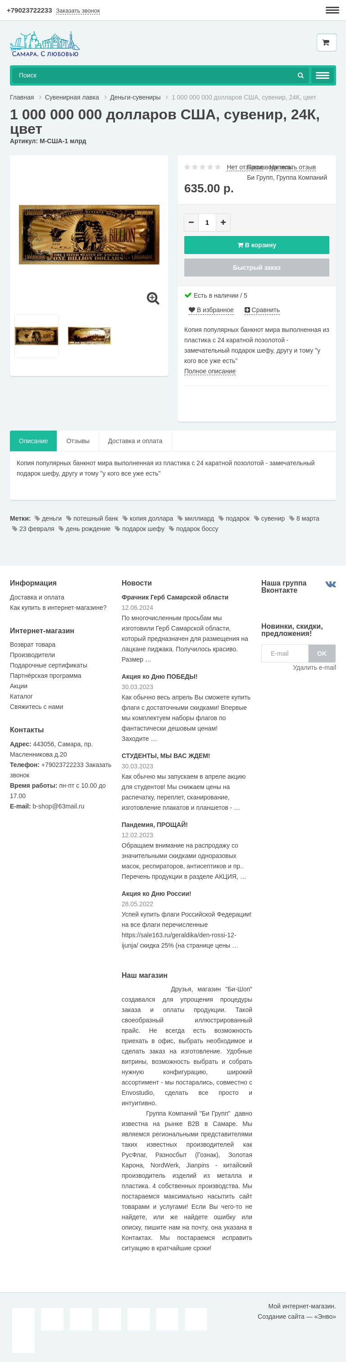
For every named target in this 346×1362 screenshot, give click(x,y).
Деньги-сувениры (135, 97)
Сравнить (262, 309)
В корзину (256, 245)
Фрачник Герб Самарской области (175, 597)
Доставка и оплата (135, 441)
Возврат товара (32, 644)
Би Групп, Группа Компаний (287, 177)
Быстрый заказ (257, 267)
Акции (18, 686)
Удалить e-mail (314, 667)
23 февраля (33, 528)
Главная (22, 97)
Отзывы (77, 441)
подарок (234, 518)
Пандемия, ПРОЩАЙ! (155, 824)
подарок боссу (193, 528)
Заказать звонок (78, 10)
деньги (48, 518)
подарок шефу (139, 528)
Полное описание (210, 371)
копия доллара (148, 518)
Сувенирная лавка (72, 97)
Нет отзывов (245, 167)
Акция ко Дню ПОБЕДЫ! (160, 676)
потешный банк (92, 518)
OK (322, 653)
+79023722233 (29, 10)
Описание (33, 441)
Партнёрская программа (46, 675)
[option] (89, 234)
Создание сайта (281, 1316)
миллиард (196, 518)
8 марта (304, 518)
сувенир (269, 518)
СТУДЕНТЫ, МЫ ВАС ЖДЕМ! (166, 755)
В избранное (211, 309)
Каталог (21, 696)
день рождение (84, 528)
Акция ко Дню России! (156, 893)
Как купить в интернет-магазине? (58, 607)
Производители (32, 654)
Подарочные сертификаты (48, 665)
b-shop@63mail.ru (59, 806)
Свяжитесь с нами (36, 706)
